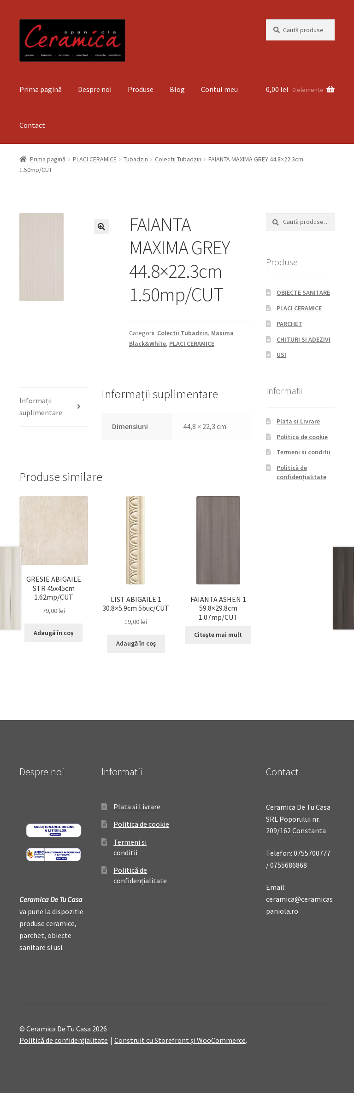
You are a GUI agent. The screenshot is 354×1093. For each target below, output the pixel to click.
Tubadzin (136, 159)
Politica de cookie (302, 437)
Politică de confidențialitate (301, 472)
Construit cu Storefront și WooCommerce (180, 1040)
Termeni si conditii (303, 452)
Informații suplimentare (40, 406)
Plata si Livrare (298, 421)
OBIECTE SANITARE (303, 292)
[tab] (53, 407)
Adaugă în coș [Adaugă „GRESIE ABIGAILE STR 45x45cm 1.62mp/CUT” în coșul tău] (53, 633)
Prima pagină (40, 89)
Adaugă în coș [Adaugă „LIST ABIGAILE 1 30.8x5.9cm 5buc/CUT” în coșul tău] (136, 643)
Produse (140, 89)
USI (281, 354)
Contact (32, 125)
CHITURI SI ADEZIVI (303, 339)
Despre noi (95, 89)
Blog (177, 89)
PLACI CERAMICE (95, 159)
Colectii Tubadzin (178, 159)
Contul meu (219, 89)
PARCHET (289, 324)
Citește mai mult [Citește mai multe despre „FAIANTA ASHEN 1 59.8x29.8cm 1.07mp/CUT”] (218, 634)
